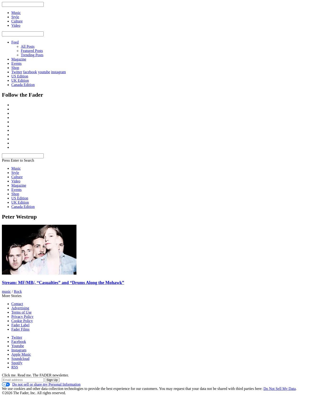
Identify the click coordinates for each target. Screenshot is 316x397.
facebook (30, 72)
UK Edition (20, 80)
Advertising (20, 308)
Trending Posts (32, 55)
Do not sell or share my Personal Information (41, 384)
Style (15, 173)
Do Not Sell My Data (279, 389)
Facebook (18, 342)
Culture (17, 177)
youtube (44, 72)
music (6, 291)
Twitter (16, 72)
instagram (58, 72)
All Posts (27, 46)
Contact (17, 304)
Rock (18, 291)
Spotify (16, 363)
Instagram (18, 350)
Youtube (17, 346)
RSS (14, 367)
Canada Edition (23, 85)
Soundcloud (20, 359)
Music (16, 168)
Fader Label (20, 325)
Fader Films (20, 329)
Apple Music (21, 354)
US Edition (19, 76)
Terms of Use (21, 312)
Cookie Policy (22, 321)
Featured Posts (32, 51)
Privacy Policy (22, 317)
